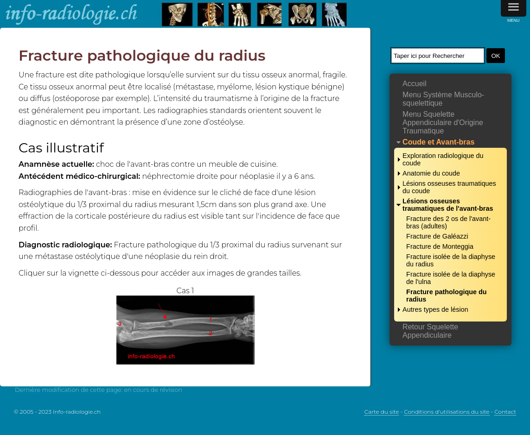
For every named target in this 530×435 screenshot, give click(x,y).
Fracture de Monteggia (439, 246)
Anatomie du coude (431, 173)
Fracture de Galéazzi (437, 236)
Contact (505, 411)
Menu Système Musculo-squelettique (443, 99)
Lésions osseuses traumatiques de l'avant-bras (447, 204)
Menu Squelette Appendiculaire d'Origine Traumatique (442, 122)
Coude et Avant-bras (438, 142)
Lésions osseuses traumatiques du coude (449, 187)
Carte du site (381, 411)
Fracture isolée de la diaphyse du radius (450, 260)
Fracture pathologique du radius (446, 295)
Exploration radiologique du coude (442, 159)
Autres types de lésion (435, 309)
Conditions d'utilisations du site (446, 411)
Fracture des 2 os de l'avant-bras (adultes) (448, 222)
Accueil (414, 84)
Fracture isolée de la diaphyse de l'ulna (450, 278)
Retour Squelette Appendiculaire (430, 331)
